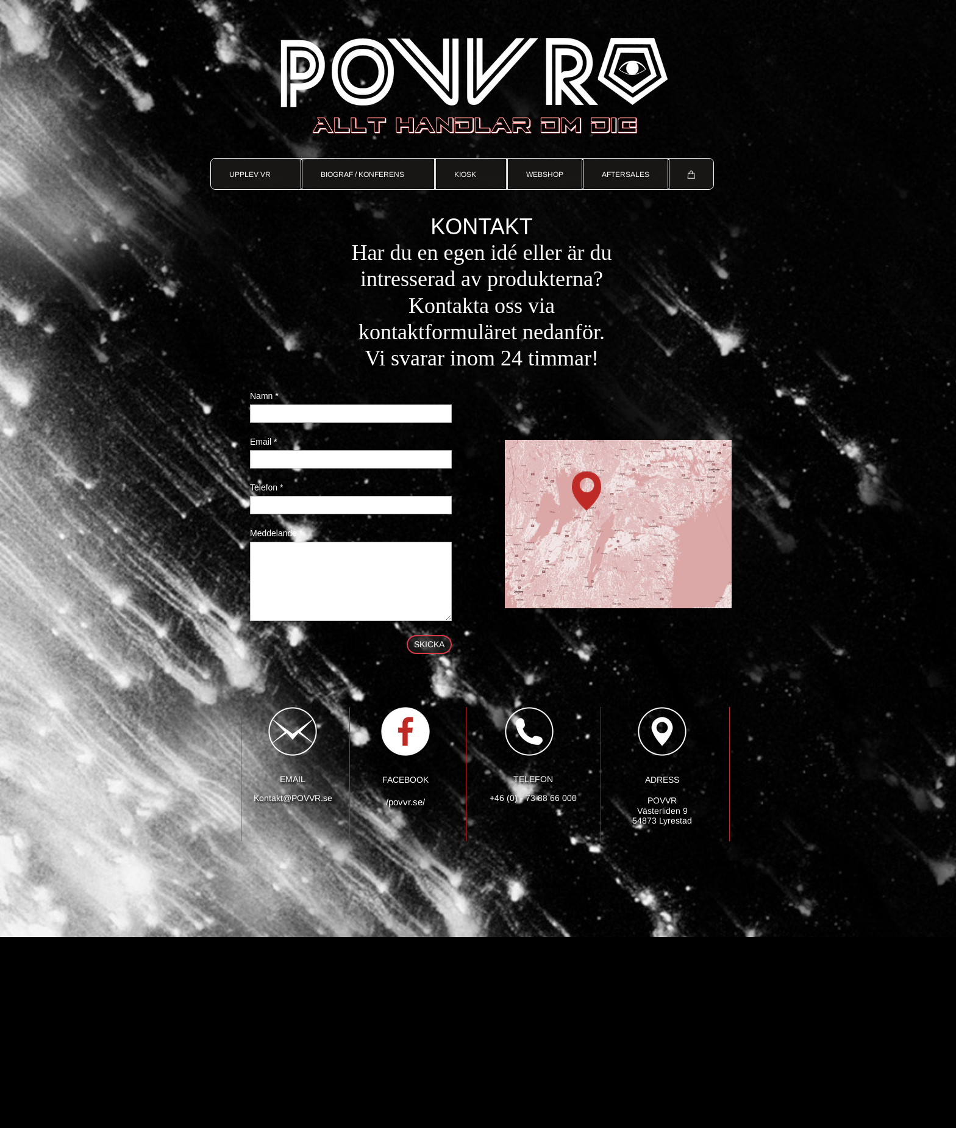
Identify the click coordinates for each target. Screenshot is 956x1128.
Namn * (264, 396)
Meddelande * (276, 533)
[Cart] (691, 174)
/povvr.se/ (405, 802)
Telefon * (266, 487)
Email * (263, 442)
